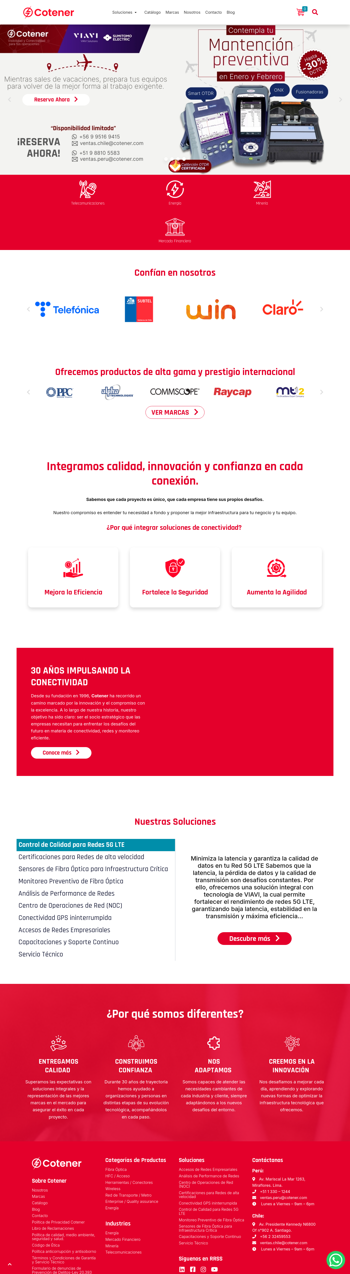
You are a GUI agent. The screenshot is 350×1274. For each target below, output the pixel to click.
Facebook (193, 1238)
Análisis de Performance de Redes (209, 1140)
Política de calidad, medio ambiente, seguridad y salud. (64, 1202)
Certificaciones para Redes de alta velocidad (209, 1159)
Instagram (203, 1238)
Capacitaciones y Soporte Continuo (210, 1206)
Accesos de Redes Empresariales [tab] (65, 893)
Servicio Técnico (193, 1212)
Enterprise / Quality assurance (132, 1166)
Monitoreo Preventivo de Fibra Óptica (205, 1187)
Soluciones (118, 12)
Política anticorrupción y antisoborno (64, 1216)
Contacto (217, 12)
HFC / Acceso (117, 1140)
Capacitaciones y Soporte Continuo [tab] (69, 906)
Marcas (172, 12)
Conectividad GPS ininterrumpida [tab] (66, 881)
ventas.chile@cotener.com (284, 1207)
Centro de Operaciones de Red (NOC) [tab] (71, 868)
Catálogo (150, 12)
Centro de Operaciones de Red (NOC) (206, 1149)
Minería (112, 1211)
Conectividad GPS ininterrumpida (208, 1168)
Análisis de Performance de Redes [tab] (67, 856)
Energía (112, 1173)
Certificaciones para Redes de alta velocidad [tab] (82, 818)
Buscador (315, 12)
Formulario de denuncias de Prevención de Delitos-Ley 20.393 (62, 1235)
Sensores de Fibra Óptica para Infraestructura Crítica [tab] (94, 831)
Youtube (214, 1238)
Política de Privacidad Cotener (58, 1187)
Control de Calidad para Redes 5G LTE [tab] (73, 806)
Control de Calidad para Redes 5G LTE (209, 1176)
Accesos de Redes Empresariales (208, 1134)
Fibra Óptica (116, 1134)
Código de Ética (46, 1210)
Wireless (113, 1153)
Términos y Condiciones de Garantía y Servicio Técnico (64, 1225)
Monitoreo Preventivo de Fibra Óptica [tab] (72, 843)
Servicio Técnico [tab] (41, 918)
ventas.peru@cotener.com (284, 1161)
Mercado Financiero (123, 1204)
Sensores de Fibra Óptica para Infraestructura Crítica (206, 1197)
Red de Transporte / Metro (128, 1160)
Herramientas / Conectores (129, 1147)
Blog (235, 12)
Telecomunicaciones (123, 1217)
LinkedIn (182, 1238)
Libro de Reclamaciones (53, 1193)
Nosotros (193, 12)
